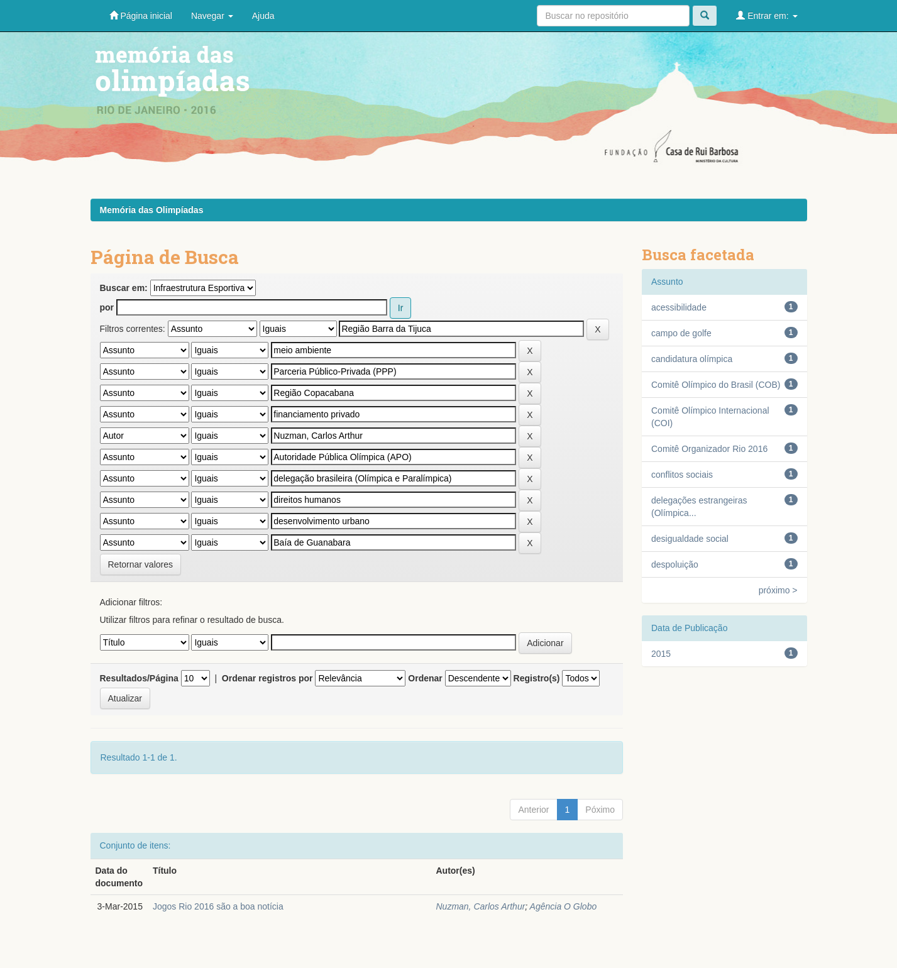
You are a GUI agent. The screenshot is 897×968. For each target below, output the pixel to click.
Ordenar (425, 678)
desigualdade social (690, 539)
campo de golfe (681, 333)
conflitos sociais (682, 475)
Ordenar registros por (267, 678)
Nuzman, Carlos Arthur (480, 906)
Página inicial (140, 15)
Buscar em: (124, 288)
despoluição (674, 564)
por (107, 307)
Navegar (212, 16)
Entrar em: (766, 15)
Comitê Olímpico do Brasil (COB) (715, 385)
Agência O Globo (563, 906)
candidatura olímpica (691, 359)
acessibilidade (679, 307)
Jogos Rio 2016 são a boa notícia (218, 906)
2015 (661, 654)
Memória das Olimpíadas (152, 210)
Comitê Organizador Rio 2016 (709, 449)
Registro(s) (537, 678)
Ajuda (263, 16)
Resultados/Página (139, 678)
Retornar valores (140, 564)
